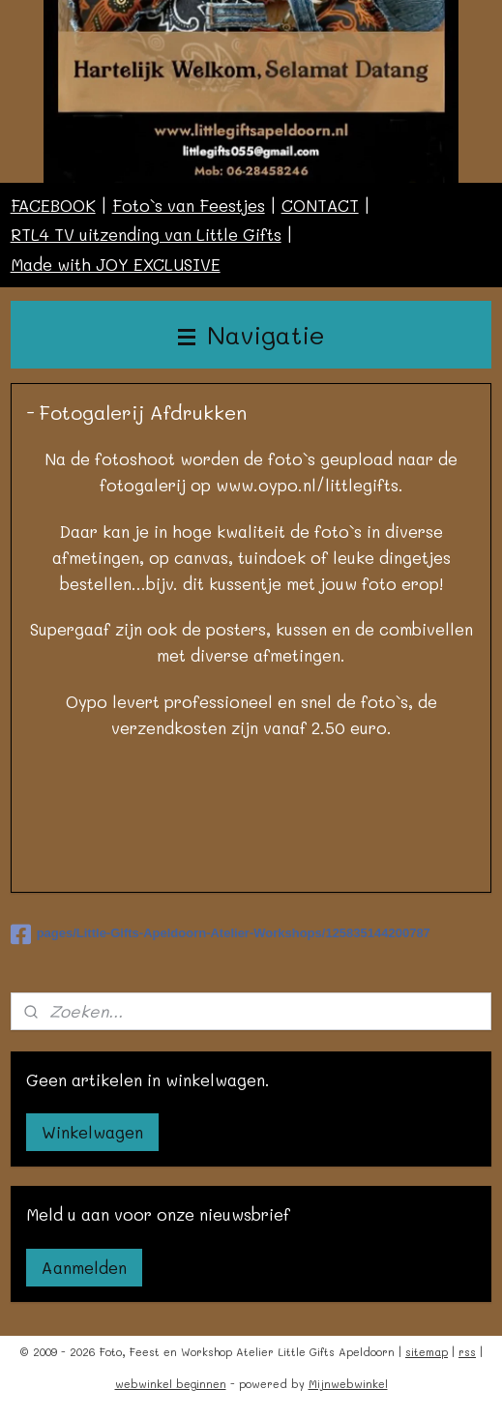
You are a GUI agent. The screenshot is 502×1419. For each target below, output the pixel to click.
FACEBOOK (53, 205)
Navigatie (251, 334)
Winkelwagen (92, 1131)
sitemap (426, 1352)
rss (467, 1352)
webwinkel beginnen (170, 1383)
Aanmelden (84, 1267)
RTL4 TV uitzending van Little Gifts (146, 234)
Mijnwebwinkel (348, 1383)
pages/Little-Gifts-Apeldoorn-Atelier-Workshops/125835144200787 (220, 934)
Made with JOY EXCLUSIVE (116, 264)
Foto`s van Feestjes (188, 205)
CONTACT (320, 205)
